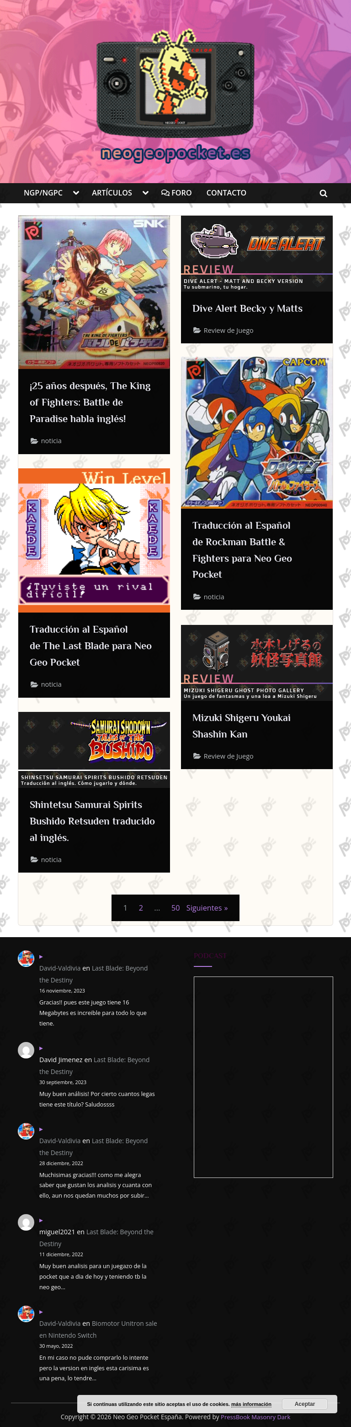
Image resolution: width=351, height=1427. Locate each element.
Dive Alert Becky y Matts (255, 308)
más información (251, 1404)
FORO (176, 193)
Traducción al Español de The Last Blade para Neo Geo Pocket (87, 647)
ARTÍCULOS (112, 193)
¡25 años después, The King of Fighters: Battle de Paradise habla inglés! (91, 403)
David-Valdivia (60, 968)
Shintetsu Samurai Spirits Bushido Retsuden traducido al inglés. (94, 821)
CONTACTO (226, 193)
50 (174, 907)
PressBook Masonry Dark (255, 1416)
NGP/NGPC (43, 193)
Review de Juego (230, 332)
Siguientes (204, 907)
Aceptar (305, 1404)
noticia (52, 443)
